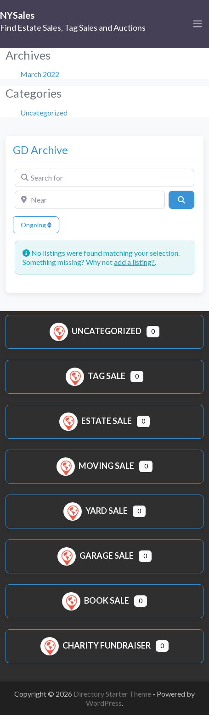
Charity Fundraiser (95, 645)
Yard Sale (95, 511)
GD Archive (40, 149)
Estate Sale (95, 421)
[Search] (181, 200)
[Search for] (104, 178)
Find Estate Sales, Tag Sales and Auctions (73, 27)
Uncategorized (44, 112)
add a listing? (134, 262)
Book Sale (95, 600)
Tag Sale (95, 376)
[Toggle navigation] (197, 23)
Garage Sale (95, 555)
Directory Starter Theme (113, 693)
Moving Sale (95, 466)
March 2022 (39, 74)
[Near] (90, 200)
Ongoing (36, 225)
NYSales (17, 15)
